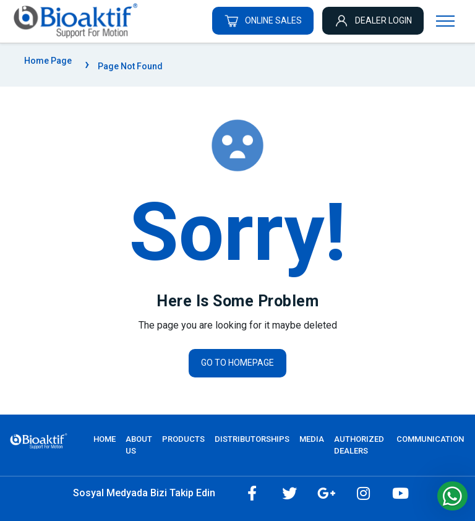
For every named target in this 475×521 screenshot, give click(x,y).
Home (104, 439)
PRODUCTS (183, 439)
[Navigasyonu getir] (445, 20)
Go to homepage (237, 363)
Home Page (48, 61)
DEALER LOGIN (373, 20)
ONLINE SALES (263, 20)
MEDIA (311, 439)
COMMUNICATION (430, 439)
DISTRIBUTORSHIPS (252, 439)
